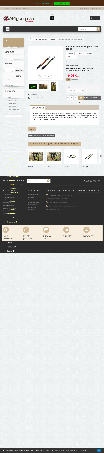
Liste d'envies (11, 323)
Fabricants (10, 342)
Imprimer (34, 94)
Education (11, 114)
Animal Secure (12, 357)
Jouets (9, 139)
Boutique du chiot (11, 91)
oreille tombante (11, 278)
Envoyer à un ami (37, 98)
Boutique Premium (10, 99)
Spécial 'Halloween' (11, 245)
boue (12, 281)
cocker (8, 274)
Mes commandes (33, 395)
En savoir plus (83, 450)
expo (7, 281)
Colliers (11, 159)
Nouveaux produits (9, 397)
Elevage (10, 118)
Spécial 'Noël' (12, 251)
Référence (69, 65)
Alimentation (12, 47)
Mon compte (33, 391)
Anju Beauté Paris (13, 360)
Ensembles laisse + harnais (13, 174)
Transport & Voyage (11, 257)
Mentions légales (8, 405)
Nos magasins (7, 403)
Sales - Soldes (12, 230)
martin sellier (10, 287)
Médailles (10, 143)
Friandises (11, 134)
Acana (10, 347)
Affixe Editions (12, 351)
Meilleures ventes (8, 400)
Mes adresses (32, 400)
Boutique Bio (12, 76)
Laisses (11, 184)
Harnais (11, 180)
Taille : (69, 87)
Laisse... (66, 166)
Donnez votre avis (71, 62)
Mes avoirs (31, 397)
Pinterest (71, 57)
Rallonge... (85, 166)
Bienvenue (6, 411)
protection (9, 290)
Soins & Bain (12, 234)
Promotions (7, 395)
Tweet (70, 53)
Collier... (31, 166)
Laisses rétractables (11, 211)
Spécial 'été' (11, 238)
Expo (9, 130)
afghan (17, 290)
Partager (79, 53)
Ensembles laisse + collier (12, 166)
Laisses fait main (12, 195)
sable (7, 284)
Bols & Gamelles (10, 66)
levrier (14, 284)
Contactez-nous (84, 8)
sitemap (5, 414)
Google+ (88, 53)
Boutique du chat (11, 83)
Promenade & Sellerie (12, 153)
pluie (18, 281)
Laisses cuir (13, 189)
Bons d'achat (12, 72)
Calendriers (11, 105)
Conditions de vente (9, 408)
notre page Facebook (62, 3)
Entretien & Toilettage (11, 124)
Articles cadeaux (10, 53)
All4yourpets (12, 354)
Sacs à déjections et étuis (12, 222)
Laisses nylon (11, 203)
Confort (10, 109)
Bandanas (11, 60)
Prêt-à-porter (12, 147)
